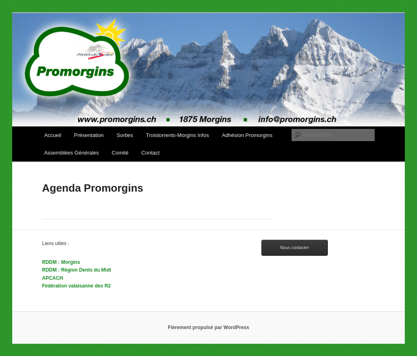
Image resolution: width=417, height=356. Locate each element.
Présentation (89, 135)
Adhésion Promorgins (247, 135)
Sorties (124, 135)
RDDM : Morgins (61, 262)
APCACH (52, 278)
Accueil (52, 135)
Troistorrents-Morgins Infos (177, 135)
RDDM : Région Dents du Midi (76, 270)
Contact (150, 153)
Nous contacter (294, 247)
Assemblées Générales (71, 153)
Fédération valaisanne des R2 (76, 286)
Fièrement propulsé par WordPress (208, 327)
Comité (120, 153)
